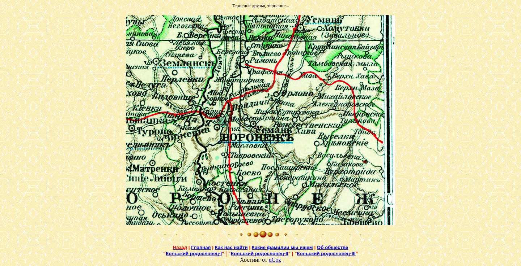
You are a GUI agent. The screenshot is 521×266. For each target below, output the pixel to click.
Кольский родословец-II (259, 253)
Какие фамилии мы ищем (282, 247)
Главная (201, 247)
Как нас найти (231, 247)
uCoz (275, 260)
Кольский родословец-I (194, 253)
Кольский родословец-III (326, 253)
